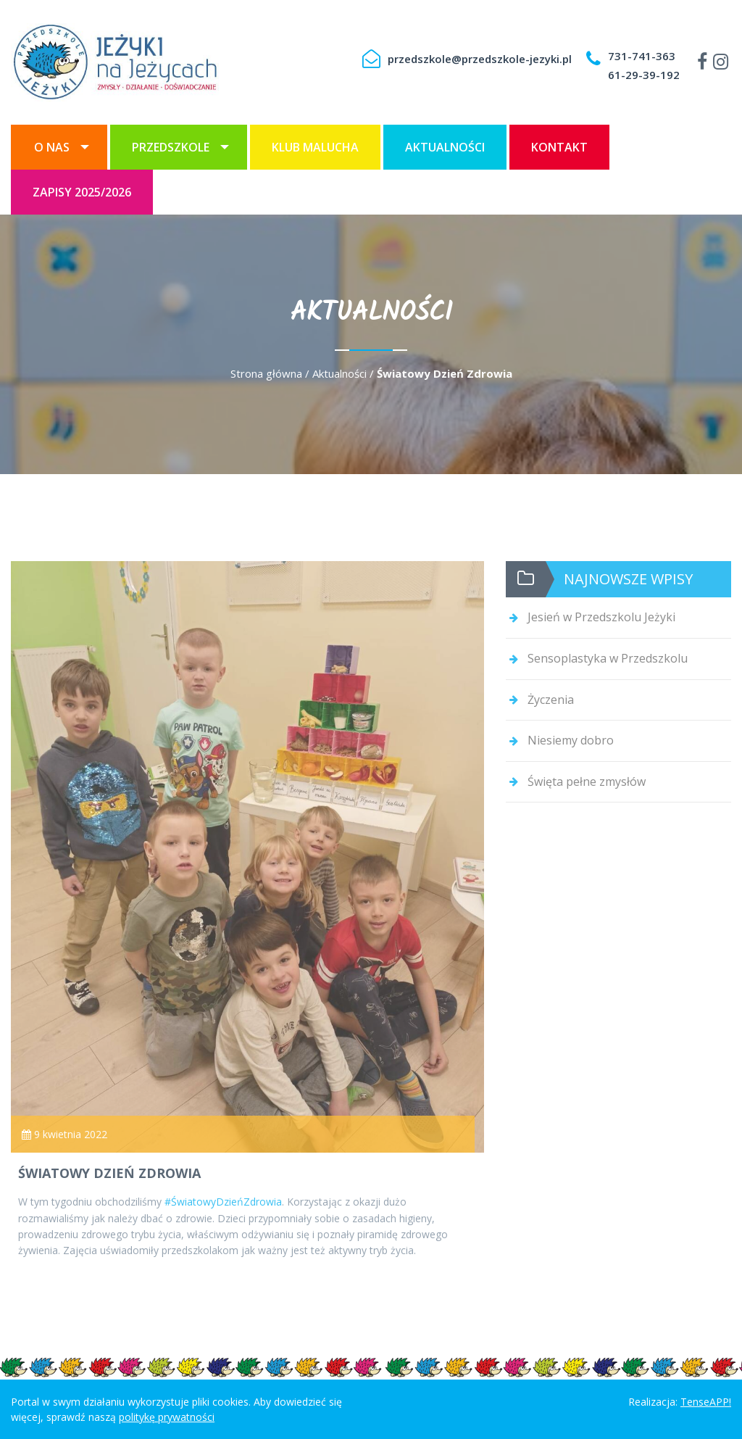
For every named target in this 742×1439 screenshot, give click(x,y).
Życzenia (551, 700)
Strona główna (266, 373)
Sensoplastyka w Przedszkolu (608, 658)
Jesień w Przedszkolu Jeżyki (601, 617)
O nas (52, 147)
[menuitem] (59, 147)
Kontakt (559, 147)
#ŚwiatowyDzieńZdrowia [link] (223, 1201)
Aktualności (445, 147)
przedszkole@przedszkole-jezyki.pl (480, 58)
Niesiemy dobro (571, 740)
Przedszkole (170, 147)
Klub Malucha (315, 147)
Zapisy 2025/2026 (82, 192)
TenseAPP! (705, 1402)
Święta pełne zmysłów (587, 781)
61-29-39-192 (644, 74)
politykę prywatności (166, 1417)
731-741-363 (641, 55)
